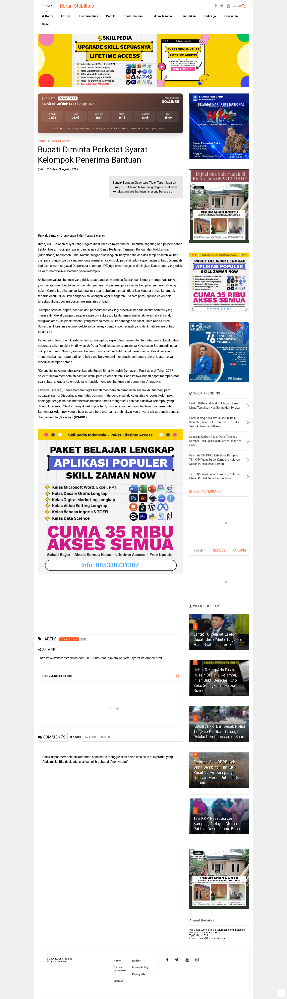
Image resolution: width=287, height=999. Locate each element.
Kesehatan (231, 16)
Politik (110, 16)
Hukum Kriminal (162, 16)
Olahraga (210, 16)
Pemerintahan (88, 16)
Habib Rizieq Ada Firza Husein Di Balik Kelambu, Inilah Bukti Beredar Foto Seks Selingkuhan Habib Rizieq (215, 680)
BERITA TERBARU (205, 491)
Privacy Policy (140, 967)
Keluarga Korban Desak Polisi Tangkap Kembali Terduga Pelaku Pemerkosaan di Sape (219, 731)
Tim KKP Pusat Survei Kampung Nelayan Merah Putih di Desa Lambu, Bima (216, 823)
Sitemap (118, 981)
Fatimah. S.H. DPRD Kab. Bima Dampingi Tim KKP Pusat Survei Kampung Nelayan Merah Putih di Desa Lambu (218, 772)
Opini (45, 24)
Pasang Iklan (139, 974)
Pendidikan (188, 16)
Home (47, 16)
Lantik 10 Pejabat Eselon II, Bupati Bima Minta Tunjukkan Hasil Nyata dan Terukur (218, 639)
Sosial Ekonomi (133, 16)
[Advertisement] (68, 201)
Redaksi (136, 960)
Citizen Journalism (120, 969)
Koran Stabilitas (77, 6)
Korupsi (66, 16)
